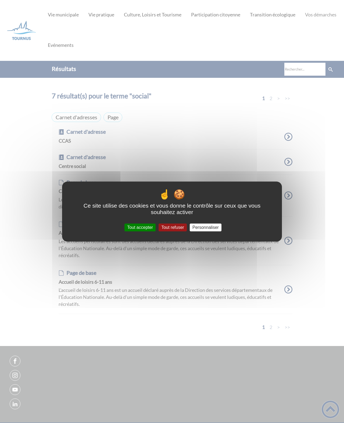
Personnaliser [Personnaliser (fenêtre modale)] (205, 227)
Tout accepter (140, 227)
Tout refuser (172, 227)
